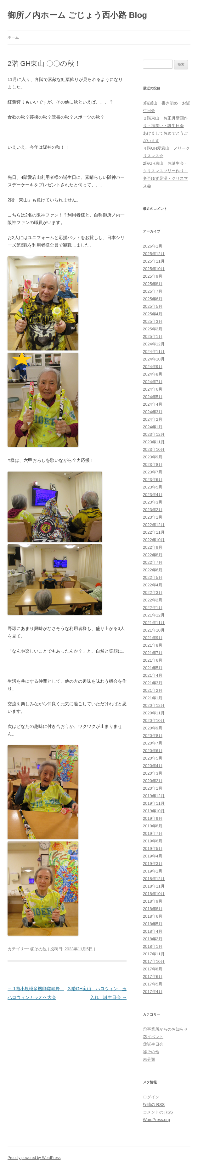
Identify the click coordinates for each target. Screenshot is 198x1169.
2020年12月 (154, 705)
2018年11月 (154, 886)
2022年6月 (152, 570)
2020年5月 (152, 758)
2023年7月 (152, 472)
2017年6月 (152, 976)
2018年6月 (152, 916)
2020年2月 (152, 780)
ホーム (13, 37)
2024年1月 (152, 426)
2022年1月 (152, 607)
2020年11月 (154, 713)
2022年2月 (152, 600)
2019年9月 (152, 818)
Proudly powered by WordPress (34, 1158)
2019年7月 (152, 833)
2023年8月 (152, 464)
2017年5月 (152, 984)
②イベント (153, 1036)
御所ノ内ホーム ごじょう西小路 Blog (77, 15)
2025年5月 (152, 306)
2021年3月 (152, 683)
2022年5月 (152, 577)
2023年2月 (152, 509)
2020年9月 (152, 728)
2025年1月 (152, 336)
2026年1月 (152, 246)
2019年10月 (154, 811)
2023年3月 (152, 502)
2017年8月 (152, 969)
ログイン (151, 1097)
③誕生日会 (153, 1044)
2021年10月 (154, 630)
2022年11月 (154, 532)
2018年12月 (154, 878)
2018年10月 (154, 893)
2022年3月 (152, 592)
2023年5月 (152, 487)
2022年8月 (152, 554)
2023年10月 (154, 449)
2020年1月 (152, 788)
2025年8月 (152, 283)
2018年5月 (152, 923)
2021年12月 (154, 615)
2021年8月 (152, 645)
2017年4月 (152, 991)
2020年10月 (154, 720)
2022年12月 (154, 524)
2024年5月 (152, 396)
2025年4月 (152, 314)
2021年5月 (152, 667)
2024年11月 (154, 351)
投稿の (154, 1104)
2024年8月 (152, 374)
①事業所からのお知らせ (165, 1029)
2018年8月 (152, 908)
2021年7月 (152, 652)
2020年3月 (152, 773)
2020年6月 (152, 750)
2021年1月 (152, 698)
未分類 (149, 1059)
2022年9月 (152, 547)
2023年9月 (152, 457)
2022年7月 (152, 562)
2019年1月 (152, 871)
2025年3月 (152, 321)
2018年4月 (152, 931)
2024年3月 (152, 411)
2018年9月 (152, 901)
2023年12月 (154, 434)
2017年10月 (154, 961)
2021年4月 (152, 675)
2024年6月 (152, 389)
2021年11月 (154, 622)
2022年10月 (154, 539)
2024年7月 (152, 381)
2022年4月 (152, 585)
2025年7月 (152, 291)
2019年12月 (154, 795)
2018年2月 (152, 939)
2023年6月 (152, 479)
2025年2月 (152, 329)
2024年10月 (154, 359)
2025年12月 (154, 253)
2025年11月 (154, 261)
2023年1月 (152, 517)
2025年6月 (152, 298)
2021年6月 (152, 660)
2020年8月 (152, 735)
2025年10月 (154, 268)
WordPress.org (156, 1119)
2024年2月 (152, 419)
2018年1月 (152, 946)
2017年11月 (154, 954)
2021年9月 (152, 637)
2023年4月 (152, 494)
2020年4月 (152, 765)
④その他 (38, 949)
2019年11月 (154, 803)
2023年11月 (154, 442)
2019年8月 (152, 826)
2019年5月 (152, 848)
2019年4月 (152, 856)
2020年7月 (152, 743)
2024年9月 (152, 366)
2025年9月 (152, 276)
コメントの (158, 1112)
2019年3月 (152, 863)
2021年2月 (152, 690)
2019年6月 (152, 841)
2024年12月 (154, 344)
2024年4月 (152, 404)
